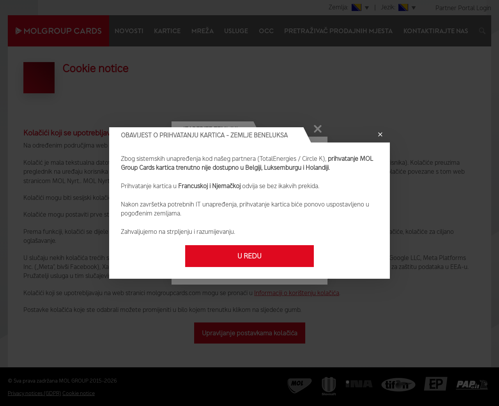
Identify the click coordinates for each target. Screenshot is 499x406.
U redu (249, 256)
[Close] (380, 134)
